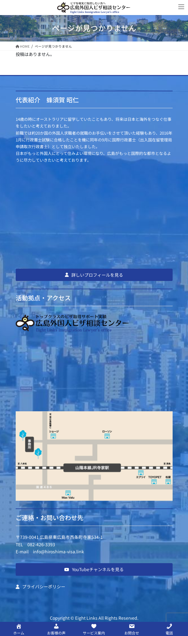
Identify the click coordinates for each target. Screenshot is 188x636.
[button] (94, 275)
